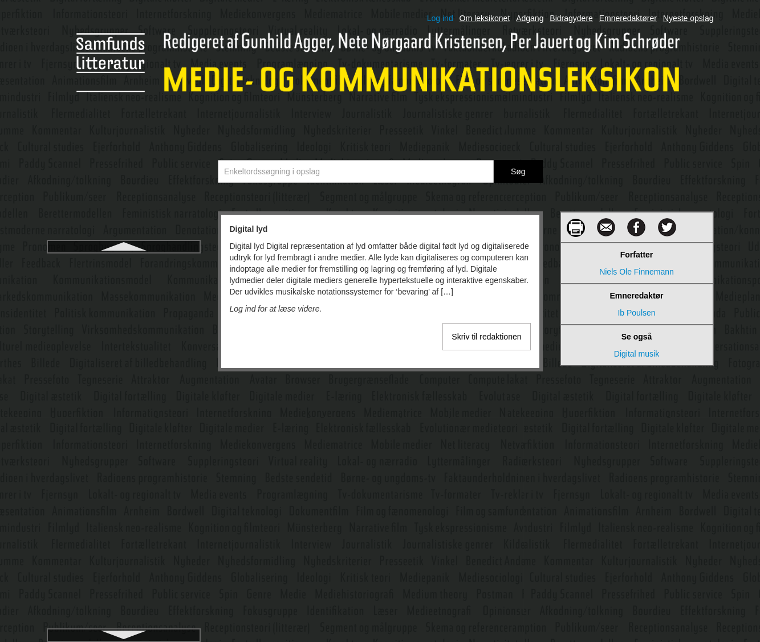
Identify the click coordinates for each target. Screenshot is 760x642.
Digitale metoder (124, 480)
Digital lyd (123, 264)
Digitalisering (123, 501)
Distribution (123, 603)
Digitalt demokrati (123, 521)
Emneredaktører (628, 18)
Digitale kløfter (123, 387)
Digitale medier (123, 407)
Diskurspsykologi (123, 583)
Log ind (440, 18)
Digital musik (123, 284)
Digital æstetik (124, 325)
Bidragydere (571, 18)
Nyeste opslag (688, 18)
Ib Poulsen (636, 312)
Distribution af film (123, 624)
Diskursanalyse (123, 542)
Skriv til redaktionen (486, 336)
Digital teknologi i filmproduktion (123, 305)
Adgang (529, 18)
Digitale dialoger (123, 346)
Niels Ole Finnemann (636, 271)
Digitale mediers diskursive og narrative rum (123, 434)
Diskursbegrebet (124, 562)
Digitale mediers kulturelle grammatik (123, 460)
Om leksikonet (485, 18)
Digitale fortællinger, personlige (123, 366)
